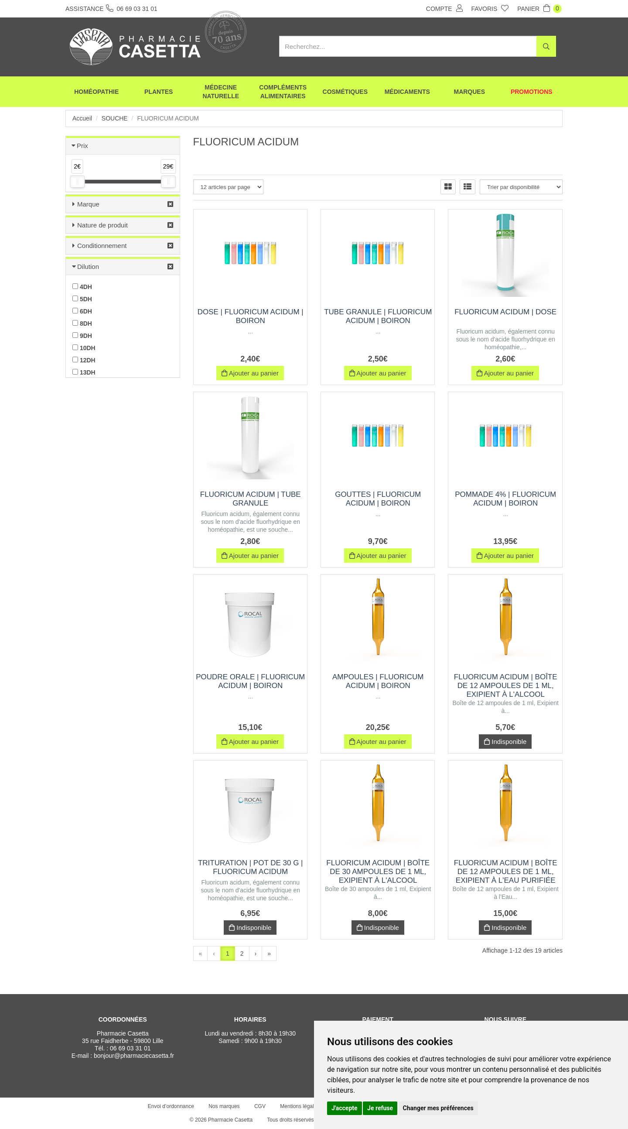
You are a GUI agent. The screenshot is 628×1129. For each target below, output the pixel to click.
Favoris (490, 8)
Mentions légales (299, 1106)
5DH (82, 299)
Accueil (82, 118)
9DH (82, 335)
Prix (82, 145)
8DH (82, 323)
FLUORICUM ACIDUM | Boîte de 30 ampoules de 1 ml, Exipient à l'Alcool (378, 872)
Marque (88, 204)
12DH (84, 360)
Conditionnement (101, 245)
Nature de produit (102, 225)
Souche (115, 118)
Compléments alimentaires (283, 92)
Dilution (88, 266)
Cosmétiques (345, 91)
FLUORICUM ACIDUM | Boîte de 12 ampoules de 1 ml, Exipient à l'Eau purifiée (505, 872)
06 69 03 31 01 (130, 1048)
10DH (84, 347)
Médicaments (407, 91)
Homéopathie (96, 91)
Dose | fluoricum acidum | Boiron (251, 316)
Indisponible (505, 741)
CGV (260, 1106)
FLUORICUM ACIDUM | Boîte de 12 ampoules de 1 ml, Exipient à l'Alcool (505, 686)
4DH (82, 286)
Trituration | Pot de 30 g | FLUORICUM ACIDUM (250, 867)
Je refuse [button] (380, 1108)
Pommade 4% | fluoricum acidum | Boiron (505, 498)
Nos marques (223, 1106)
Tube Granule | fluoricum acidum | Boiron (378, 316)
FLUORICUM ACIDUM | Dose (505, 312)
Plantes (158, 91)
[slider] (77, 182)
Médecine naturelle (220, 92)
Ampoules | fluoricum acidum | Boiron (377, 681)
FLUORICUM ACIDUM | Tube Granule (250, 498)
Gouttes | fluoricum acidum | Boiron (378, 498)
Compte (444, 8)
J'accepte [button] (344, 1108)
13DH (84, 372)
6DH (82, 311)
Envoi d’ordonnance (171, 1106)
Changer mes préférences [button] (438, 1108)
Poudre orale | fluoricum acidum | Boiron (250, 681)
